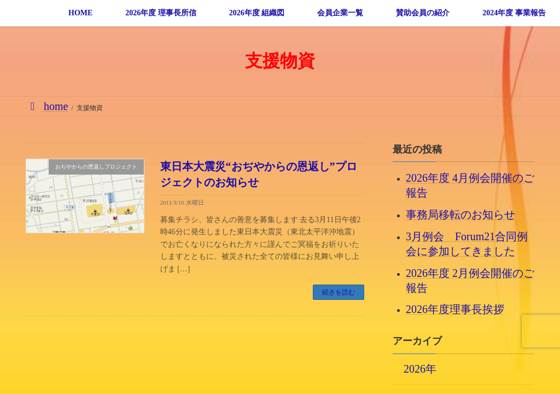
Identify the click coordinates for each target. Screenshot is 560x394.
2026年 (420, 368)
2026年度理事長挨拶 (455, 309)
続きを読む (338, 292)
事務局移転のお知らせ (460, 214)
